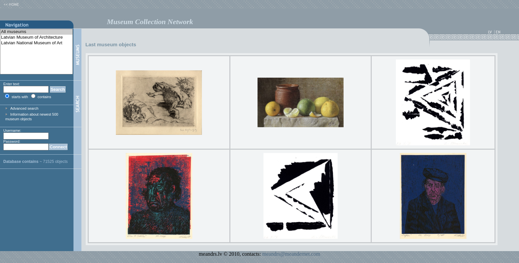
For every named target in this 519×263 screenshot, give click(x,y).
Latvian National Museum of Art (36, 43)
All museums (36, 32)
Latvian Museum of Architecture (36, 37)
